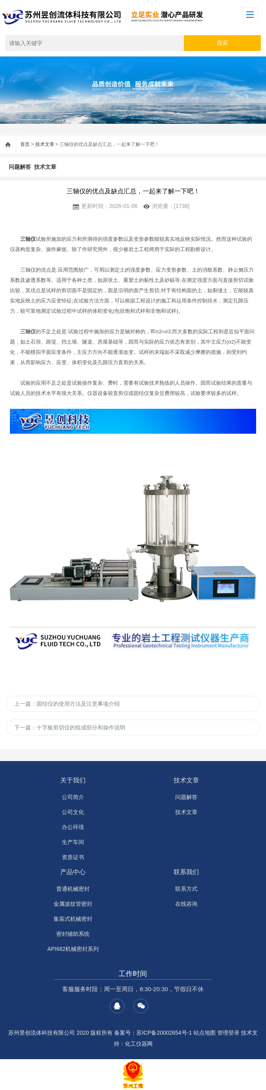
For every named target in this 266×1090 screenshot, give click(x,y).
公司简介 (73, 797)
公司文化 (73, 812)
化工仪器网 (139, 1044)
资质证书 (73, 857)
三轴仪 (28, 239)
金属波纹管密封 (73, 904)
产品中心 (73, 872)
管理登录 (228, 1033)
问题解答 (20, 167)
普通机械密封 (73, 889)
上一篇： (67, 704)
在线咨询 (186, 904)
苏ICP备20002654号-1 (164, 1033)
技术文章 (44, 144)
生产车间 (73, 842)
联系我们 (186, 872)
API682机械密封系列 (73, 949)
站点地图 (204, 1033)
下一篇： (69, 727)
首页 (25, 144)
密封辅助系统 (73, 934)
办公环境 (73, 827)
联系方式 (186, 889)
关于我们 (73, 780)
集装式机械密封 (73, 919)
